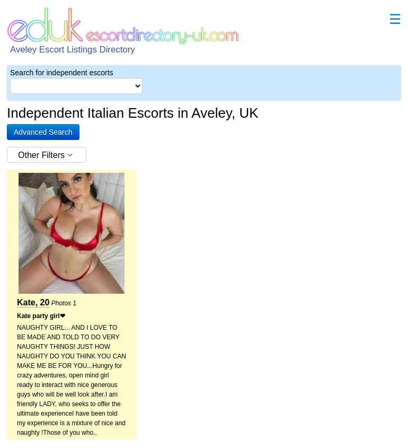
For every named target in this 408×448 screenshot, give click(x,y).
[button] (43, 132)
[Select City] (76, 86)
